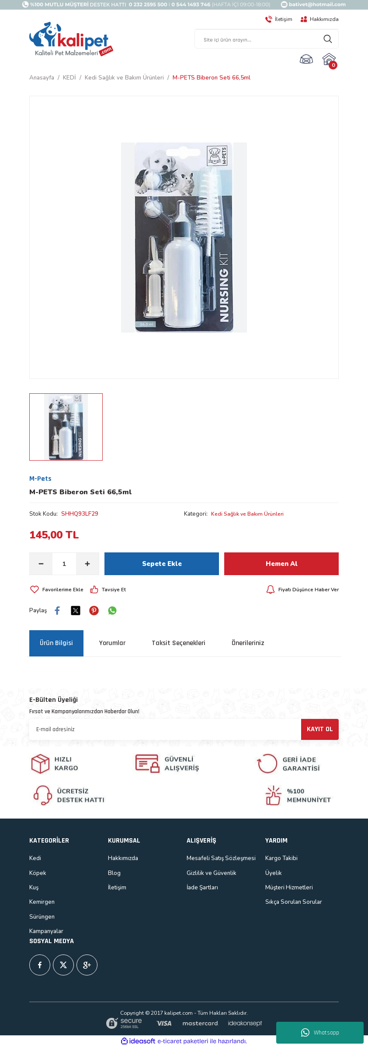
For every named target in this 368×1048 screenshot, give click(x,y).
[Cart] (330, 59)
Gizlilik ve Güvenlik (211, 874)
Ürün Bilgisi (56, 644)
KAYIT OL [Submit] (320, 729)
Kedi (35, 859)
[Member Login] (306, 59)
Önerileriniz (248, 644)
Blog (114, 874)
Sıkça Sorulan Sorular (293, 902)
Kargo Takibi (281, 859)
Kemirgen (42, 902)
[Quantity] (64, 565)
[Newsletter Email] (184, 729)
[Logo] (71, 39)
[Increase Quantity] (87, 565)
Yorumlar (112, 644)
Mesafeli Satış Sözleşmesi (221, 859)
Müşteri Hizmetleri (289, 888)
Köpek (37, 874)
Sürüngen (42, 917)
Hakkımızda (123, 859)
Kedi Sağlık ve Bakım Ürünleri (250, 514)
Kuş (33, 888)
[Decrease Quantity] (41, 565)
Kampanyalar (46, 932)
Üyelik (273, 874)
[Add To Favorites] (58, 590)
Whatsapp (320, 1033)
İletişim (117, 888)
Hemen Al (281, 564)
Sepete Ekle (162, 564)
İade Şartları (202, 888)
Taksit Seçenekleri (178, 644)
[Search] (266, 39)
